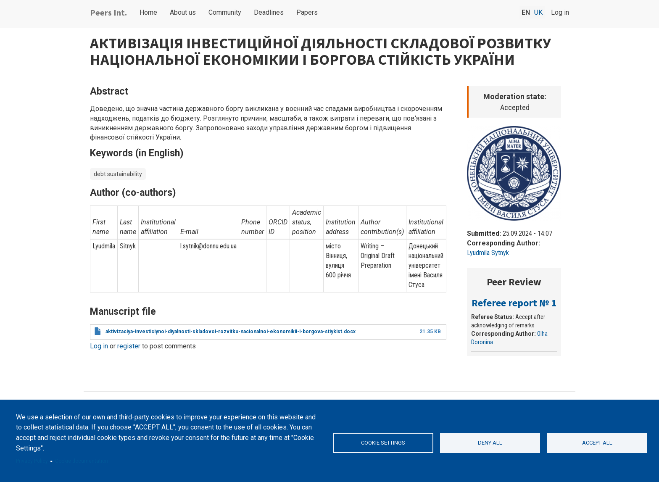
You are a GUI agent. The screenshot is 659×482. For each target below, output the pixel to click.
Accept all (597, 443)
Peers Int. (108, 12)
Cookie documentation (81, 461)
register (128, 346)
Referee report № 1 (514, 302)
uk (538, 12)
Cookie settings (383, 443)
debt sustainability (118, 174)
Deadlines (269, 12)
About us (183, 12)
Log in (560, 12)
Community (224, 12)
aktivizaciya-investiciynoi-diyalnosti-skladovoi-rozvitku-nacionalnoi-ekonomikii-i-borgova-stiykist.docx (230, 332)
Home (148, 12)
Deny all (490, 443)
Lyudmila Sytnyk (488, 253)
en (526, 12)
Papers (307, 12)
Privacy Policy (32, 461)
